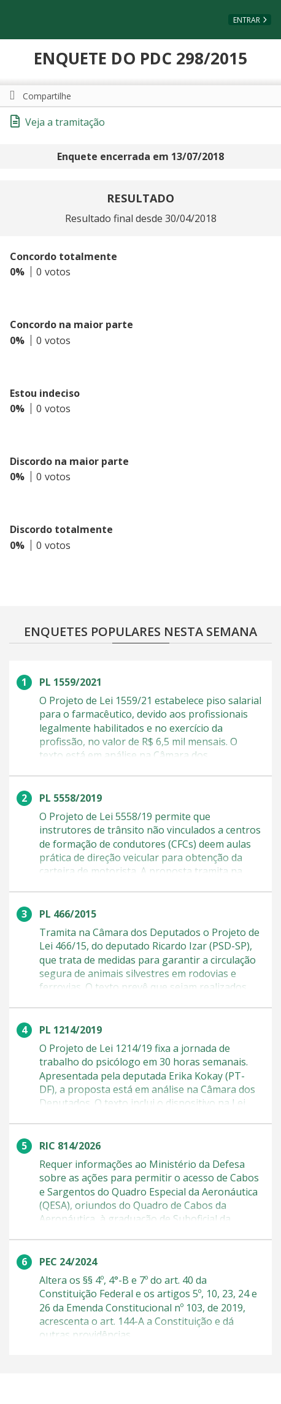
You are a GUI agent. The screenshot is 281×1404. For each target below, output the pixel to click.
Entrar (246, 20)
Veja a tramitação (57, 122)
